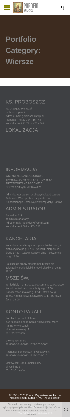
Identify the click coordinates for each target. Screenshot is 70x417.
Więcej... (44, 410)
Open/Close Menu (7, 7)
